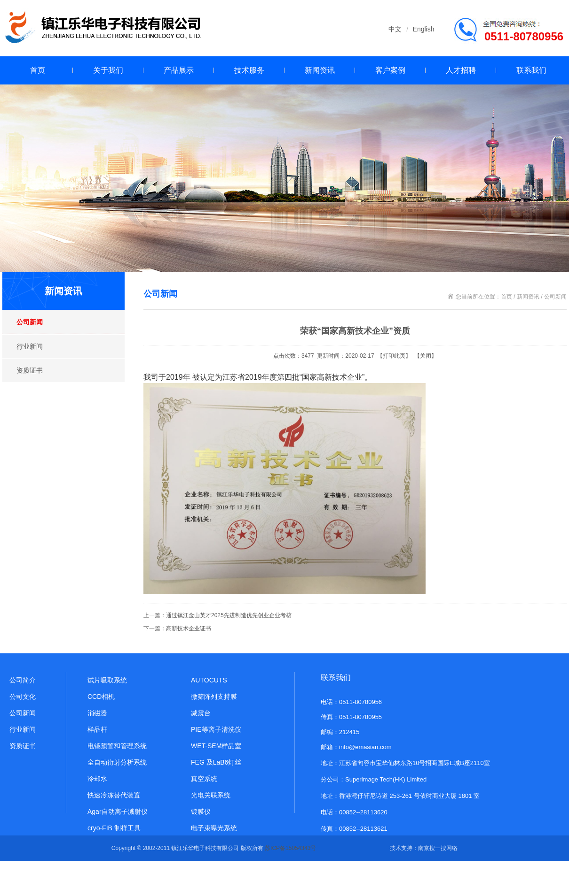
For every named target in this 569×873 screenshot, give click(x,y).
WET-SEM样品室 (216, 746)
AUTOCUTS (209, 680)
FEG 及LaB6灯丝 (216, 762)
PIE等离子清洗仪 (216, 729)
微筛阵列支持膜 (214, 696)
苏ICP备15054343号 (290, 848)
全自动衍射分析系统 (117, 762)
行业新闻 (29, 346)
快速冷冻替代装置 (113, 795)
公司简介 (22, 680)
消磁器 (97, 713)
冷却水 (97, 778)
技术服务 (249, 70)
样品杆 (97, 729)
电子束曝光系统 (214, 828)
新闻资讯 (320, 70)
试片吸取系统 (107, 680)
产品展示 (179, 70)
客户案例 (390, 70)
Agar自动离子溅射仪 (117, 811)
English (424, 29)
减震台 (201, 713)
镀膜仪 (201, 811)
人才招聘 (461, 70)
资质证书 (29, 370)
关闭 (425, 355)
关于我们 (108, 70)
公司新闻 (29, 322)
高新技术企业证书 (188, 628)
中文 (395, 29)
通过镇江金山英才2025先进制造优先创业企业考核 (229, 615)
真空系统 (204, 778)
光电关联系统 (210, 795)
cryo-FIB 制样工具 (114, 828)
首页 (37, 70)
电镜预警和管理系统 (117, 746)
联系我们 (531, 70)
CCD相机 (101, 696)
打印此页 (394, 355)
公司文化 (22, 696)
